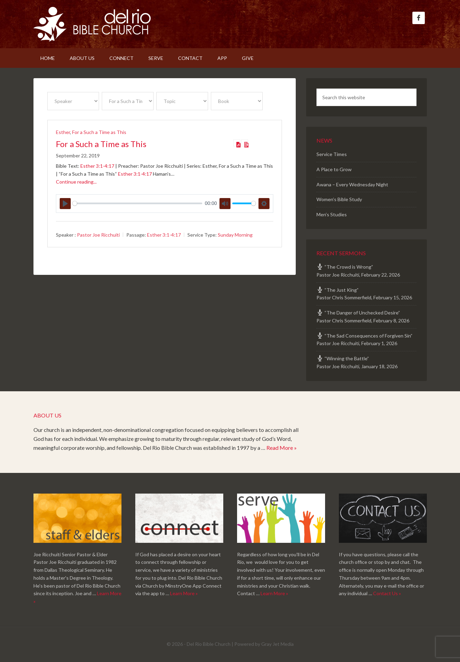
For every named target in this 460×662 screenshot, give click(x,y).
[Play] (65, 203)
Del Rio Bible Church (92, 24)
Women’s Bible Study (339, 199)
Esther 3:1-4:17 (97, 166)
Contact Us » (387, 593)
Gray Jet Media (277, 644)
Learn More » (184, 593)
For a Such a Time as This (99, 132)
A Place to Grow (334, 169)
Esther (63, 132)
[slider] (137, 203)
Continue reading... (76, 182)
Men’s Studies (331, 214)
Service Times (331, 154)
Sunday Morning (235, 235)
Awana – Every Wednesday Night (352, 184)
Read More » (281, 447)
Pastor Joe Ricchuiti (98, 235)
